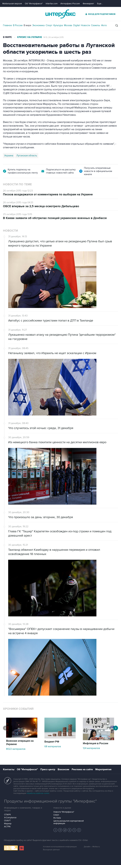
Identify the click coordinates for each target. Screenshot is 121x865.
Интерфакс (60, 14)
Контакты (8, 769)
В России (18, 25)
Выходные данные (51, 849)
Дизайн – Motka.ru (92, 846)
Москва (68, 25)
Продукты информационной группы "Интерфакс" (50, 801)
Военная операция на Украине (20, 742)
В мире (27, 25)
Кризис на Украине (29, 37)
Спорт (49, 25)
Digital (76, 25)
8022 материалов (15, 749)
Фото (104, 25)
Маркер (7, 823)
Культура (58, 25)
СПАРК (7, 814)
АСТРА (7, 826)
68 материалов (52, 746)
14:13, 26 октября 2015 (53, 37)
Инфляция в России (95, 743)
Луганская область (26, 155)
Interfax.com (52, 3)
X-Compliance (10, 817)
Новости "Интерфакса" (63, 812)
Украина (8, 155)
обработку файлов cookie (38, 793)
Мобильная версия (12, 3)
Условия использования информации (60, 846)
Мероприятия (103, 769)
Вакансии (63, 769)
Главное (7, 25)
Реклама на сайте (82, 769)
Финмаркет (88, 3)
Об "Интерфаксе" (34, 3)
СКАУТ (7, 820)
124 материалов (91, 748)
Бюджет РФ (51, 741)
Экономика (38, 25)
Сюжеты (95, 25)
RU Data (57, 818)
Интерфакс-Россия (70, 3)
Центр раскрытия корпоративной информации (68, 822)
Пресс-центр (47, 769)
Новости (85, 25)
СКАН (56, 815)
